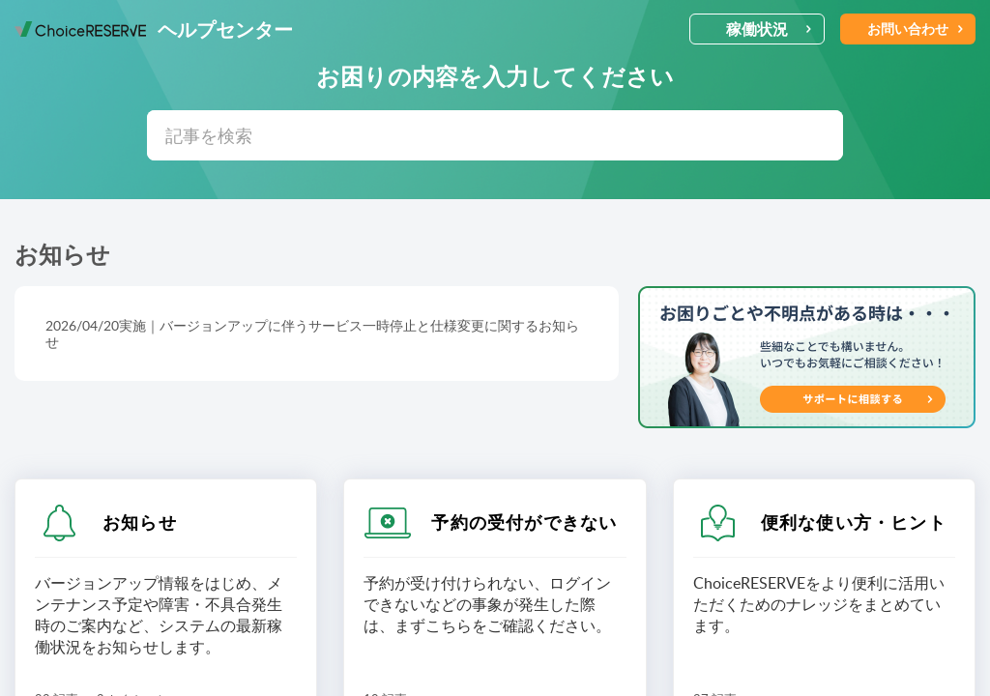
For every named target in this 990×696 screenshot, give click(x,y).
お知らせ (139, 522)
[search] (495, 135)
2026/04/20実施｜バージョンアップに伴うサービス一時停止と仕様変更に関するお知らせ (312, 333)
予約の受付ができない (524, 522)
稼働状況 (769, 29)
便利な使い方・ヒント (853, 522)
